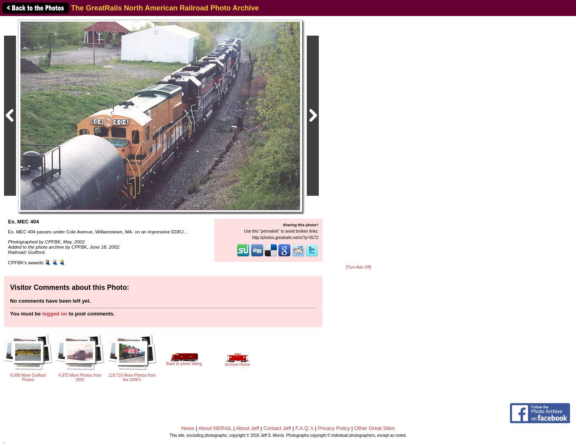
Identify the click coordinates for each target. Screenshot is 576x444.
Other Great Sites (374, 428)
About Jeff (247, 428)
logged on (54, 314)
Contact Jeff (277, 428)
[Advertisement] (358, 141)
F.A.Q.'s (304, 428)
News (187, 428)
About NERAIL (215, 428)
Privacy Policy (334, 428)
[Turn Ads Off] (358, 267)
